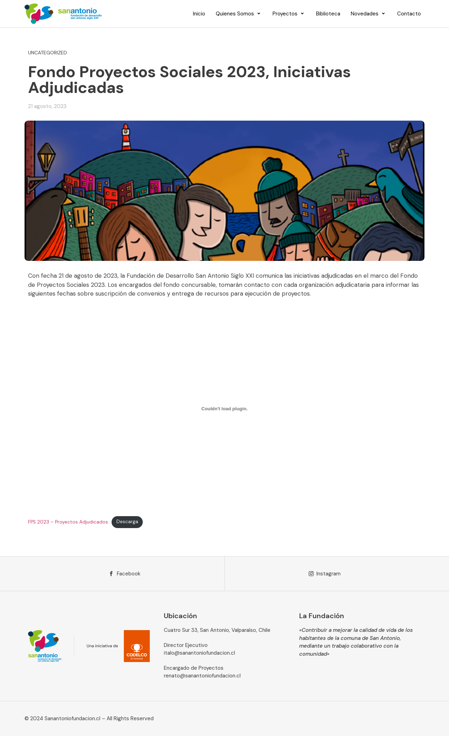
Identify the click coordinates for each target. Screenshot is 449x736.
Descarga (127, 522)
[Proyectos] (289, 14)
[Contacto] (409, 14)
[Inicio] (199, 14)
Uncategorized (47, 52)
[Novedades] (368, 14)
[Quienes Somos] (239, 14)
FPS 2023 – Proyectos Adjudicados (68, 522)
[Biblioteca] (328, 14)
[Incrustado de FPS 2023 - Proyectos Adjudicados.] (224, 408)
